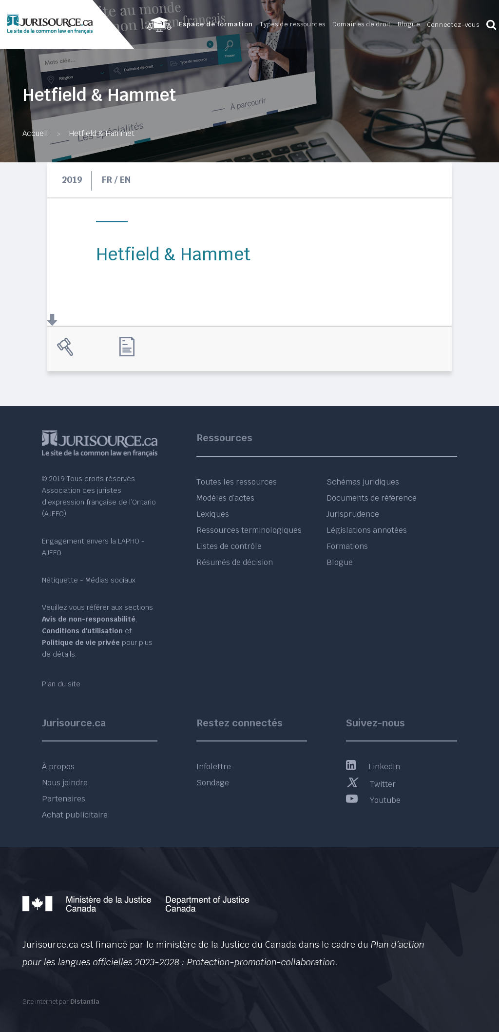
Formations (347, 546)
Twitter (371, 784)
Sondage (212, 783)
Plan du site (61, 684)
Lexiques (212, 514)
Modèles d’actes (225, 498)
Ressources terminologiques (249, 530)
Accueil (35, 133)
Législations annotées (366, 530)
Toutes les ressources (236, 482)
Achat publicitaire (75, 815)
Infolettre (213, 766)
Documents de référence (371, 498)
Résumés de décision (234, 562)
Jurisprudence (352, 514)
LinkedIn (373, 766)
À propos (58, 766)
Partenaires (63, 799)
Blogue (339, 562)
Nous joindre (65, 783)
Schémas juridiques (362, 482)
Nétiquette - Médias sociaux (88, 580)
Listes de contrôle (229, 546)
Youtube (373, 800)
